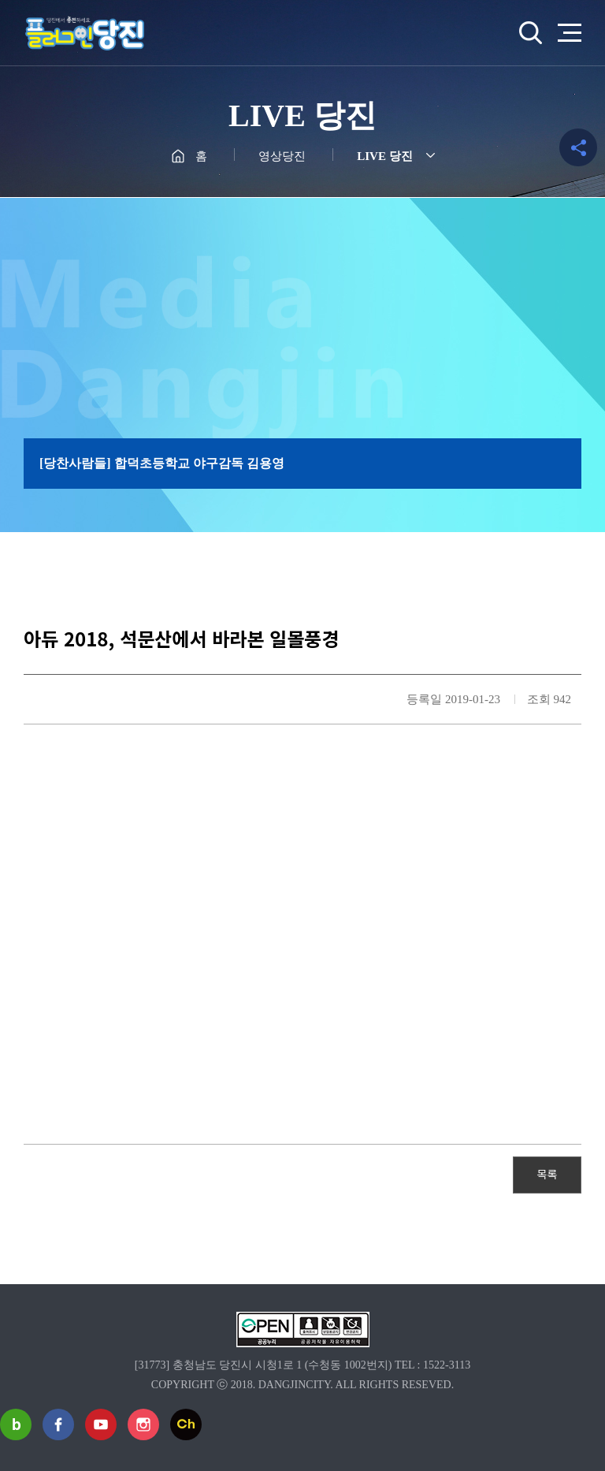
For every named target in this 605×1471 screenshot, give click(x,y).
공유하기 (578, 147)
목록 (547, 1174)
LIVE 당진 (384, 156)
